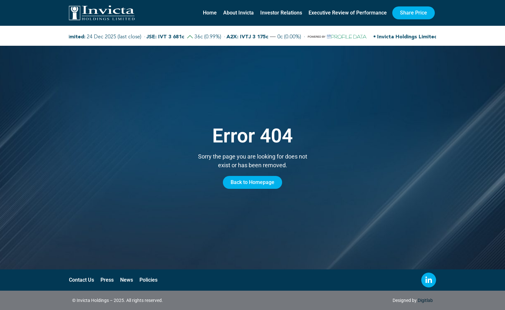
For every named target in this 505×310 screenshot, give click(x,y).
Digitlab (425, 300)
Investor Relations (281, 13)
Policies (148, 280)
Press (107, 280)
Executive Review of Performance (348, 13)
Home (210, 13)
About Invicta (238, 13)
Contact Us (81, 280)
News (126, 280)
